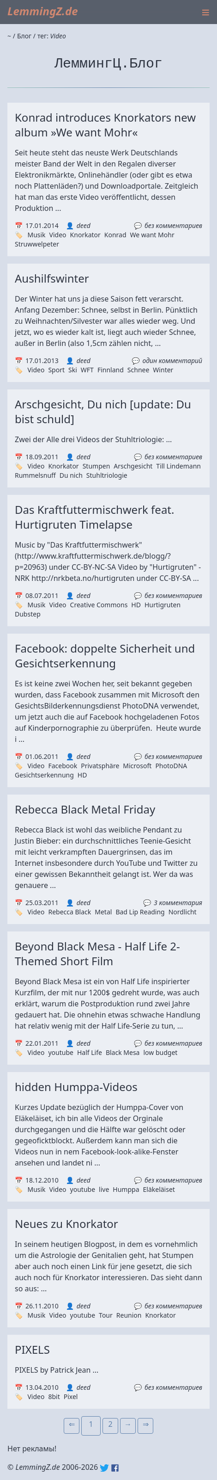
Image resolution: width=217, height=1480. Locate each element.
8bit (54, 1396)
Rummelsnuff (35, 475)
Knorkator (85, 234)
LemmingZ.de (42, 10)
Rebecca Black (69, 911)
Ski (72, 369)
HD (136, 604)
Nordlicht (183, 911)
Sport (56, 369)
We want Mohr (152, 234)
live (104, 1189)
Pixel (71, 1396)
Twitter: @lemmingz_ (104, 1468)
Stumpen (96, 466)
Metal (103, 911)
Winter (163, 369)
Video (57, 234)
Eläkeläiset (159, 1189)
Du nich (71, 475)
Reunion (129, 1315)
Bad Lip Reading (139, 911)
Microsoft (137, 765)
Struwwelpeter (37, 244)
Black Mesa (123, 1052)
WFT (87, 369)
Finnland (110, 369)
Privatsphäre (100, 765)
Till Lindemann (178, 466)
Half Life (89, 1052)
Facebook (62, 765)
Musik (36, 234)
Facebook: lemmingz (115, 1468)
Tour (106, 1315)
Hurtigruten (163, 604)
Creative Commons (99, 604)
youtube (60, 1052)
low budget (160, 1052)
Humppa (126, 1189)
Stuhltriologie (106, 475)
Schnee (138, 369)
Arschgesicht (133, 466)
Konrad (115, 234)
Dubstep (28, 614)
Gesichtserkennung (44, 775)
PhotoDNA (171, 765)
